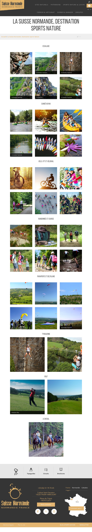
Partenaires (84, 530)
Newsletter (84, 525)
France (68, 488)
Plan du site (21, 525)
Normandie (76, 488)
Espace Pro (62, 530)
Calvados (85, 488)
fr (88, 9)
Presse (72, 530)
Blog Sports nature (67, 525)
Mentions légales (8, 525)
